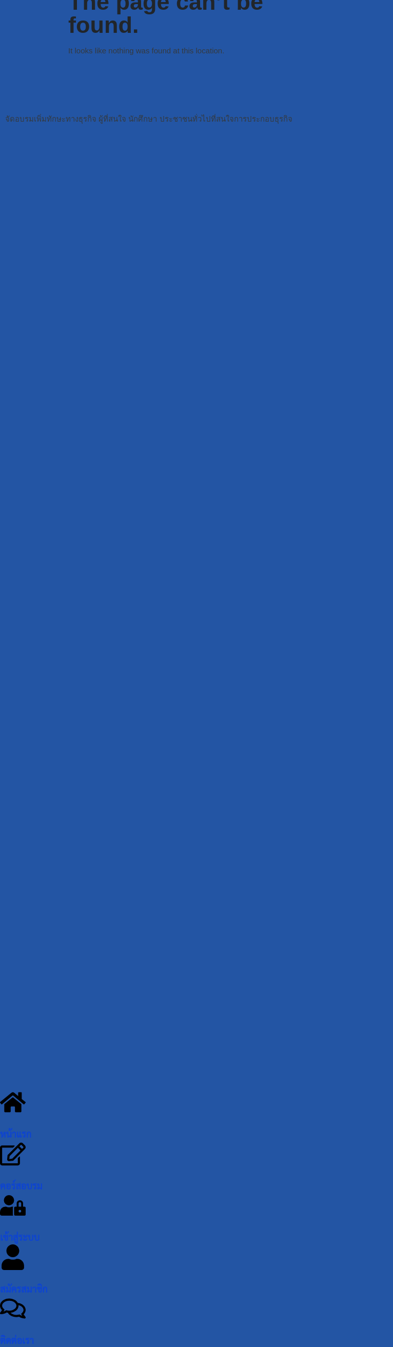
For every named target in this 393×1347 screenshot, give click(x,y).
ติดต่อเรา (17, 1341)
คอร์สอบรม (21, 1186)
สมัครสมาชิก (24, 1289)
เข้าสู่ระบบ (20, 1238)
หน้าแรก (15, 1134)
